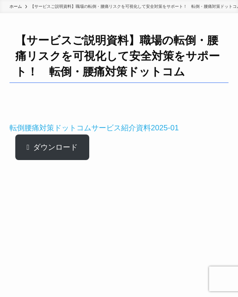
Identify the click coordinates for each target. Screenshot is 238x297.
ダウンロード (55, 147)
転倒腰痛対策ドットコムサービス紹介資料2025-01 (94, 127)
